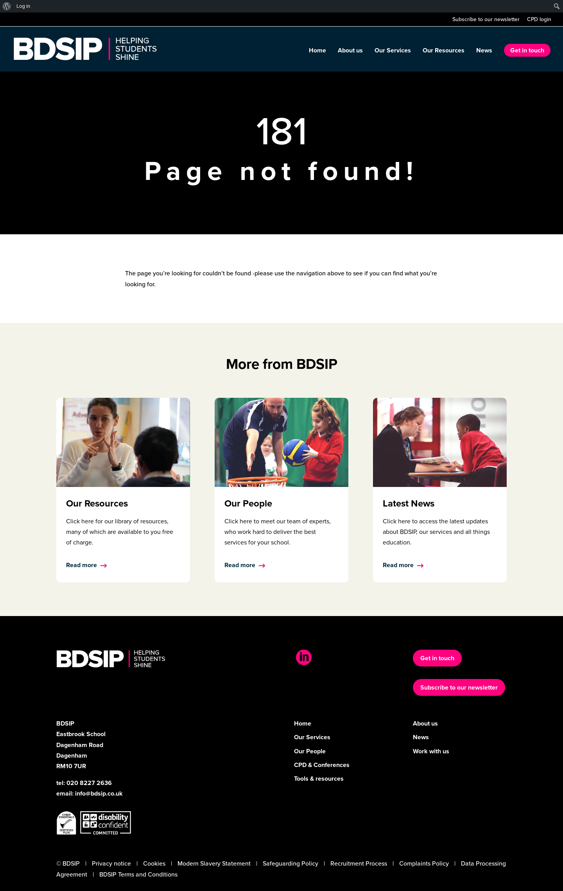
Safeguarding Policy (290, 863)
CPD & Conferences (322, 764)
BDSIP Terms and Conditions (138, 874)
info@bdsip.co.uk (99, 793)
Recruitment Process (358, 863)
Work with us (431, 751)
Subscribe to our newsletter (486, 20)
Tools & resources (319, 778)
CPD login (539, 20)
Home (317, 51)
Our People (310, 751)
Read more (81, 564)
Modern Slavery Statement (214, 863)
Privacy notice (111, 863)
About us (350, 51)
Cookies (154, 863)
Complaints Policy (424, 863)
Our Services (393, 51)
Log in (23, 6)
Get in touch (527, 50)
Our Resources (443, 51)
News (484, 51)
